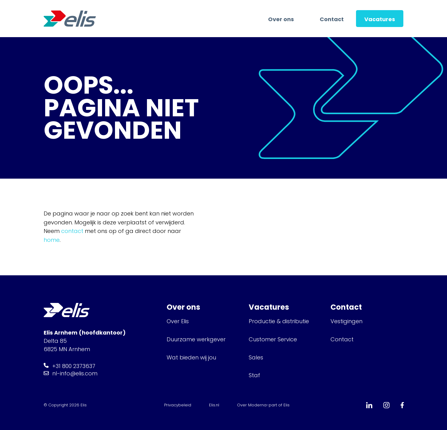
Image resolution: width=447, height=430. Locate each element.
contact (72, 231)
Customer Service (273, 339)
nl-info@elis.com (74, 373)
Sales (256, 357)
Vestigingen (347, 321)
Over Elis (178, 321)
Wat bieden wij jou (191, 357)
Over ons (281, 19)
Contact (332, 19)
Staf (254, 375)
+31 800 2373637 (73, 366)
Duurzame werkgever (196, 339)
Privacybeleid (177, 405)
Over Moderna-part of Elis (263, 405)
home (52, 240)
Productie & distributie (279, 321)
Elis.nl (214, 405)
